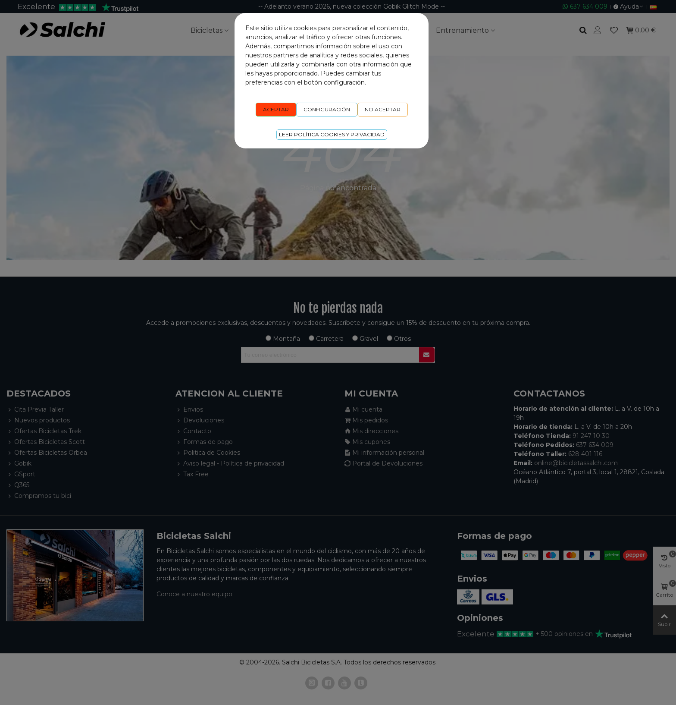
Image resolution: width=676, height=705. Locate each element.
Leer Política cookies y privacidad (332, 134)
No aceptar (383, 109)
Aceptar (276, 109)
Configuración (327, 109)
